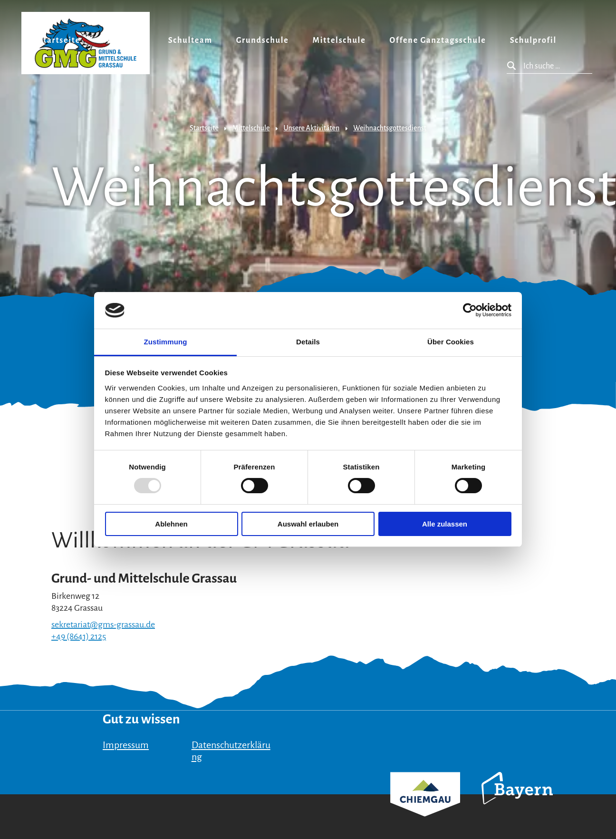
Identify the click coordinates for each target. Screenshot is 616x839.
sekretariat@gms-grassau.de (103, 624)
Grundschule (262, 40)
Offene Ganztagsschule (437, 40)
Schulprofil (533, 40)
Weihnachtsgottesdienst (389, 128)
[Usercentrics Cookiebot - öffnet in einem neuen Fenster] (469, 310)
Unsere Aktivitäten (312, 128)
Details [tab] (308, 342)
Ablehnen (171, 524)
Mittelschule (339, 40)
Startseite (59, 40)
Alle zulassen (444, 524)
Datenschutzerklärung (231, 751)
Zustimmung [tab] (165, 342)
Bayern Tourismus (517, 801)
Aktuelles (124, 40)
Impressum (126, 745)
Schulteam (190, 40)
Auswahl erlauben (308, 524)
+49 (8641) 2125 (78, 636)
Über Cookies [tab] (450, 342)
